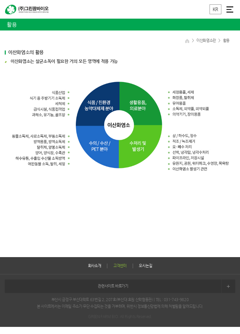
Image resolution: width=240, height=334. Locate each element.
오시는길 (145, 266)
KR (215, 9)
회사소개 (94, 266)
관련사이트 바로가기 (166, 286)
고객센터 (120, 266)
